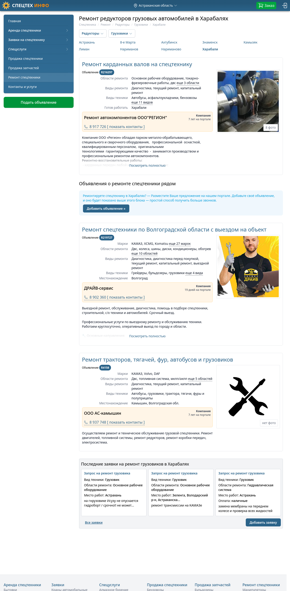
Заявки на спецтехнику (38, 40)
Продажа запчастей (23, 68)
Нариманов (129, 49)
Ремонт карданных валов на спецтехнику (137, 64)
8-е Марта (127, 42)
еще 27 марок (180, 243)
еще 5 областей (200, 378)
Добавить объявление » (106, 208)
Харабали (210, 49)
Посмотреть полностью (147, 165)
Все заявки (94, 522)
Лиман (84, 49)
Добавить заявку (263, 522)
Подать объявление (38, 102)
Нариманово (171, 49)
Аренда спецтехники (38, 30)
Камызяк (250, 42)
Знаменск (210, 42)
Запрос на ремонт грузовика (107, 473)
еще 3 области (188, 83)
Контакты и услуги (22, 86)
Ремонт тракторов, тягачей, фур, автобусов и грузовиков (157, 359)
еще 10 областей (145, 253)
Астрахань (87, 42)
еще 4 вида (194, 273)
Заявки (57, 584)
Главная (14, 21)
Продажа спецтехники (25, 58)
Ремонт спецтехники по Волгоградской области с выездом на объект (174, 229)
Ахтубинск (169, 42)
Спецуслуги (38, 49)
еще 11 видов (142, 102)
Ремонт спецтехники (24, 77)
